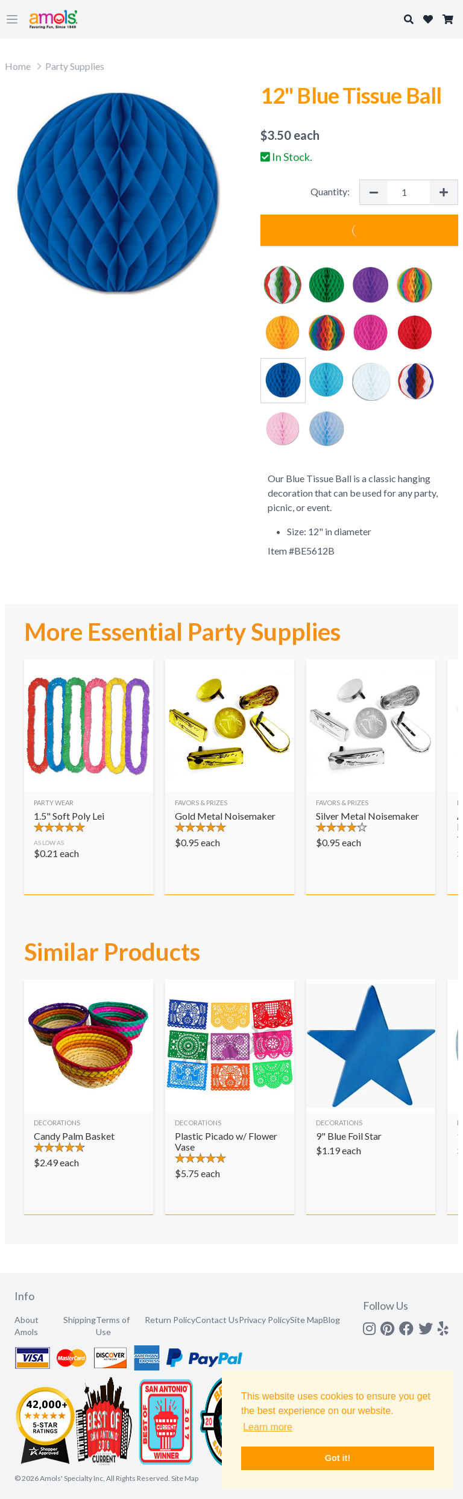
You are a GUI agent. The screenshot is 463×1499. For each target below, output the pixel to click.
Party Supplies (74, 66)
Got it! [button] (337, 1458)
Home (18, 66)
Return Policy (170, 1320)
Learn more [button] (267, 1427)
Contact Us (217, 1320)
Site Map (306, 1320)
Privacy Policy (264, 1320)
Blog (331, 1320)
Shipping (79, 1320)
